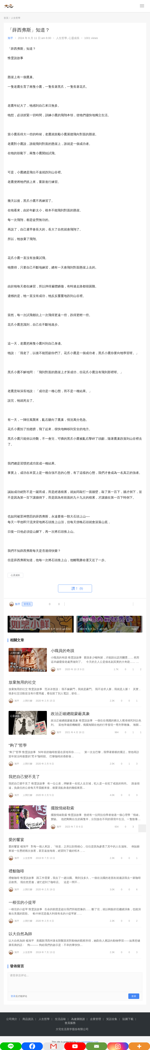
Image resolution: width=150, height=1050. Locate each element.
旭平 (10, 38)
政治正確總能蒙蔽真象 (70, 714)
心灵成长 (15, 575)
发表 (133, 998)
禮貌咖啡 (16, 873)
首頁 (6, 18)
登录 (13, 998)
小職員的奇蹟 (62, 651)
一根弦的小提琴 (22, 904)
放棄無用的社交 (22, 683)
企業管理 (95, 1021)
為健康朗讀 (78, 1021)
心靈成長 (74, 38)
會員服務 (70, 1025)
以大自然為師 (20, 936)
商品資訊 (27, 1021)
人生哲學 (61, 38)
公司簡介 (11, 1021)
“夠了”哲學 (18, 746)
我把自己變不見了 (24, 777)
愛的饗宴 (16, 841)
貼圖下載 (127, 1021)
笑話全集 (111, 1021)
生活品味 (60, 1021)
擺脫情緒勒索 (62, 809)
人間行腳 (15, 653)
